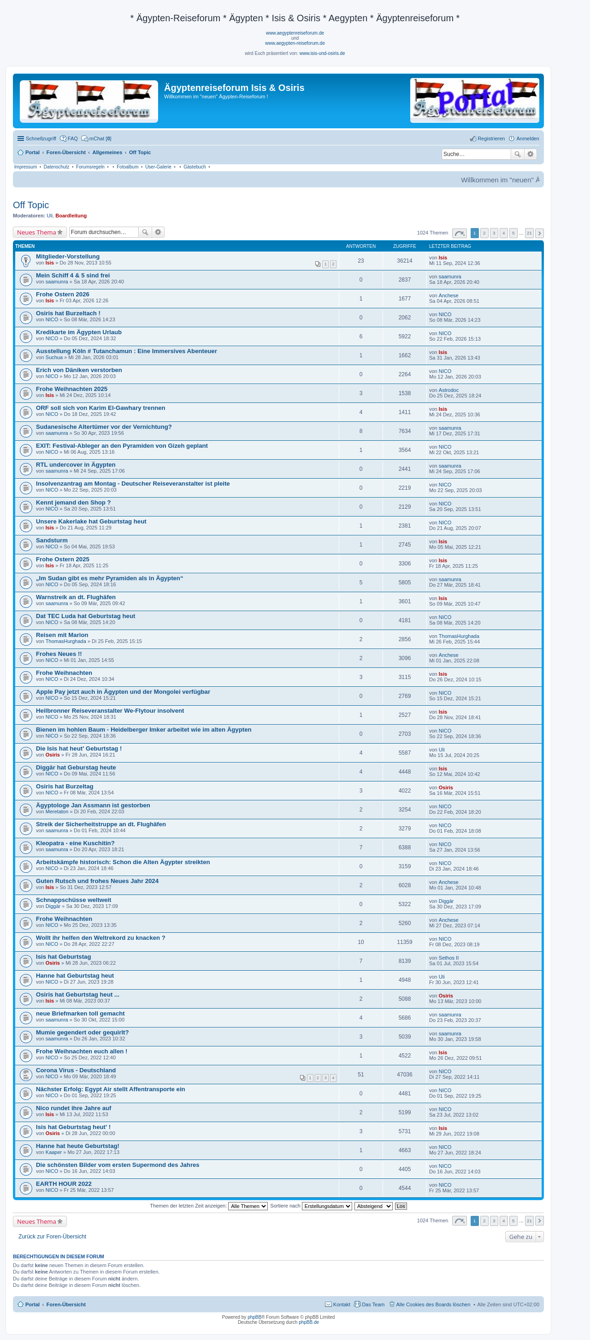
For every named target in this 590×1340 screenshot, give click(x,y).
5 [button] (513, 232)
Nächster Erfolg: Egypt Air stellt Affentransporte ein (110, 1089)
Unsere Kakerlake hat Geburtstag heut (91, 521)
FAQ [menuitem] (73, 138)
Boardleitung (71, 215)
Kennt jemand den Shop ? (73, 502)
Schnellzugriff (41, 138)
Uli (50, 215)
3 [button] (494, 232)
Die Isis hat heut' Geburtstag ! (79, 748)
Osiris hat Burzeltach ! (68, 313)
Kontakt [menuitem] (341, 1304)
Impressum (25, 166)
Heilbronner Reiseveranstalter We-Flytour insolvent (110, 710)
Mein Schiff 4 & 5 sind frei (73, 275)
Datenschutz (57, 166)
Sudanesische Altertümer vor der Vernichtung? (104, 426)
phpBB (254, 1317)
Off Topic (31, 205)
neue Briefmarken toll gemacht (80, 1013)
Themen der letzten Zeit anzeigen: (209, 1205)
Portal (32, 152)
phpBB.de (309, 1322)
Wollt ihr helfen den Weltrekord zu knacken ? (100, 937)
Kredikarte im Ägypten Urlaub (79, 332)
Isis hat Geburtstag (63, 956)
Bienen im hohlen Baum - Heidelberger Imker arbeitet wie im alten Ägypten (144, 729)
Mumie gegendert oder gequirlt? (82, 1032)
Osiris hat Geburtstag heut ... (77, 994)
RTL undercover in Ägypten (76, 464)
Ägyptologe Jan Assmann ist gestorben (93, 805)
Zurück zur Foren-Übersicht (52, 1236)
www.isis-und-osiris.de (322, 53)
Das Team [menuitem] (373, 1304)
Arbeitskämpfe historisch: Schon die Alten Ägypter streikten (123, 862)
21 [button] (529, 232)
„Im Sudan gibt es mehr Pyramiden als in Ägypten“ (109, 578)
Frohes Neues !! (59, 653)
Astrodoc (449, 390)
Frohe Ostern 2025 (62, 559)
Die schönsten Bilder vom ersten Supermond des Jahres (118, 1164)
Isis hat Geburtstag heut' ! (73, 1127)
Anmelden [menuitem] (527, 138)
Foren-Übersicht (66, 1304)
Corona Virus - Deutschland (76, 1070)
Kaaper (54, 1152)
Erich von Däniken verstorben (79, 370)
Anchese (449, 295)
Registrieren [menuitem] (491, 138)
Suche (518, 154)
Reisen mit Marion (62, 634)
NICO (52, 319)
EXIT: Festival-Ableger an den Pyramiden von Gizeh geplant (122, 445)
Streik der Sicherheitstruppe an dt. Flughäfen (101, 824)
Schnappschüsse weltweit (73, 899)
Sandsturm (52, 540)
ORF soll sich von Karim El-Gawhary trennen (100, 407)
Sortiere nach (311, 1205)
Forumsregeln (90, 166)
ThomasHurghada (66, 641)
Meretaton (57, 811)
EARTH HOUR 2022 (64, 1183)
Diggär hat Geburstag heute (76, 767)
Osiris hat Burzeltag (65, 786)
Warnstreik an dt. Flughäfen (76, 597)
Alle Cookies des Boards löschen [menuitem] (433, 1304)
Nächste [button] (539, 233)
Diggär (53, 906)
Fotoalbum (127, 166)
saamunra (57, 281)
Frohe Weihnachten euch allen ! (81, 1051)
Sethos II (449, 958)
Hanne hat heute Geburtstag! (77, 1145)
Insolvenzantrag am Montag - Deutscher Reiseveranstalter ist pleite (133, 483)
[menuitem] (96, 138)
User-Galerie (158, 166)
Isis (50, 262)
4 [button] (503, 232)
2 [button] (484, 232)
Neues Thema (36, 232)
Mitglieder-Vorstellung (68, 256)
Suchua (54, 357)
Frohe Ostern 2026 (62, 294)
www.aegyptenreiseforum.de (295, 33)
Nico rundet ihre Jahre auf (73, 1108)
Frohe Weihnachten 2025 (71, 388)
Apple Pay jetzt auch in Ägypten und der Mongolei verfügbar (123, 691)
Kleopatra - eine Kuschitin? (75, 843)
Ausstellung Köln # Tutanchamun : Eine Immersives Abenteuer (126, 351)
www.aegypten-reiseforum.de (295, 43)
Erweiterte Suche (531, 154)
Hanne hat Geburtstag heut (75, 975)
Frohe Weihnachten (64, 672)
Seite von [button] (459, 233)
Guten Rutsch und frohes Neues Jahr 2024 (97, 880)
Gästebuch (194, 166)
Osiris (53, 754)
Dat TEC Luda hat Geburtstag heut (85, 616)
